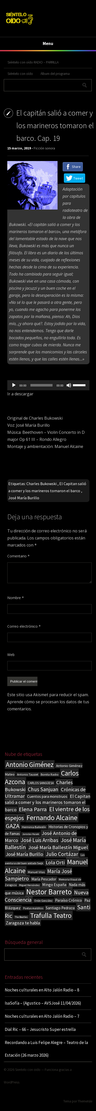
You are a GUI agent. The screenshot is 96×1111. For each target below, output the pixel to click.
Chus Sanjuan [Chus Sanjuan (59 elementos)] (43, 789)
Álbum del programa (55, 73)
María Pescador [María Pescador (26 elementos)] (43, 879)
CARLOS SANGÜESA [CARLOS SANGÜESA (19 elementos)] (41, 783)
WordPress (11, 1082)
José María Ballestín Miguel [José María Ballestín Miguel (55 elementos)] (58, 847)
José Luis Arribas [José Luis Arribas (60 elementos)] (39, 840)
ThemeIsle (85, 1101)
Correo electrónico (24, 626)
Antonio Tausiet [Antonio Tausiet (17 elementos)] (27, 774)
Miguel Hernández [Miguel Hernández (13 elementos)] (29, 885)
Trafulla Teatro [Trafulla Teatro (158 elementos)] (51, 915)
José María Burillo (23, 497)
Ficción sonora (44, 148)
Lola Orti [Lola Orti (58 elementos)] (55, 862)
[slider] (41, 385)
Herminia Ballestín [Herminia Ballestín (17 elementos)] (34, 827)
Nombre (15, 597)
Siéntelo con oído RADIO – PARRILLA (33, 62)
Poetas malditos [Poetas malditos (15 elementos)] (33, 908)
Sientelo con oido (27, 1069)
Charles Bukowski (41, 483)
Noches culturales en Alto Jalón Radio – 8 (42, 990)
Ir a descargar (20, 394)
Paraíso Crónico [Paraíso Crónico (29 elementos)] (68, 900)
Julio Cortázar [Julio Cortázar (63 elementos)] (62, 854)
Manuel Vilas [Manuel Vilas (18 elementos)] (36, 872)
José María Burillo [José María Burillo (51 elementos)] (24, 854)
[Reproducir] (13, 385)
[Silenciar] (68, 385)
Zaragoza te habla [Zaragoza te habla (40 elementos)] (23, 923)
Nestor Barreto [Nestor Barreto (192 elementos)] (49, 891)
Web (11, 654)
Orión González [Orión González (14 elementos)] (43, 900)
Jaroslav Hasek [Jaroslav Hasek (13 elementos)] (30, 834)
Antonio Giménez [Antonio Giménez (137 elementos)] (30, 764)
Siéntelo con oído (20, 73)
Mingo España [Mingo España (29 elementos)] (54, 884)
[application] (48, 385)
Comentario (18, 556)
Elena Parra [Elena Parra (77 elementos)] (33, 809)
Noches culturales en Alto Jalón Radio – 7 (42, 1016)
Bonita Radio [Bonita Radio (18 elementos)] (50, 774)
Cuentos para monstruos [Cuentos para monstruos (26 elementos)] (47, 796)
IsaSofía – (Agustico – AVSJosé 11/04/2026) (43, 1003)
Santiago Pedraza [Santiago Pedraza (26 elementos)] (60, 907)
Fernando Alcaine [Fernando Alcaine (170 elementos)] (51, 817)
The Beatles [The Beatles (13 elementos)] (21, 917)
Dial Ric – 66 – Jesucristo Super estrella (40, 1029)
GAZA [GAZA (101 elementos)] (12, 826)
